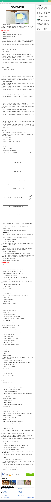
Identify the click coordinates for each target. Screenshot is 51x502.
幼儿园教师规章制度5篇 (30, 497)
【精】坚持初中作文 (46, 20)
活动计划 (45, 29)
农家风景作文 (46, 8)
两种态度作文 (46, 16)
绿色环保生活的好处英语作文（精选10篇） (40, 22)
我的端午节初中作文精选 (46, 15)
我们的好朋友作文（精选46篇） (46, 24)
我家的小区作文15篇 (40, 20)
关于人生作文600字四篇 (47, 12)
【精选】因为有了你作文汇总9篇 (46, 23)
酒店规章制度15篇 (20, 488)
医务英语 (45, 28)
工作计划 (38, 29)
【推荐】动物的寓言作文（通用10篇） (40, 24)
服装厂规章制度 (4, 491)
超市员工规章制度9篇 (21, 495)
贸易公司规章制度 (4, 495)
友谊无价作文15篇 (40, 23)
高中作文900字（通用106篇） (40, 13)
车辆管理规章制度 (20, 492)
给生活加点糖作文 (40, 12)
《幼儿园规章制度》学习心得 (6, 488)
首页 (4, 3)
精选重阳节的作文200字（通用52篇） (40, 7)
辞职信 (38, 28)
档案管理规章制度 (20, 491)
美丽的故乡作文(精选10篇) (47, 7)
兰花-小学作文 (46, 13)
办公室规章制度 (4, 492)
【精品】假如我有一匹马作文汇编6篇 (40, 15)
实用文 (7, 3)
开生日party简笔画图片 (40, 16)
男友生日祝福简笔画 (40, 8)
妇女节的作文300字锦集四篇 (40, 11)
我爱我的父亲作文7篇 (47, 9)
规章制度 (10, 3)
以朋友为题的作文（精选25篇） (46, 22)
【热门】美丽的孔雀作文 (40, 9)
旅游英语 (45, 27)
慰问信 (38, 27)
